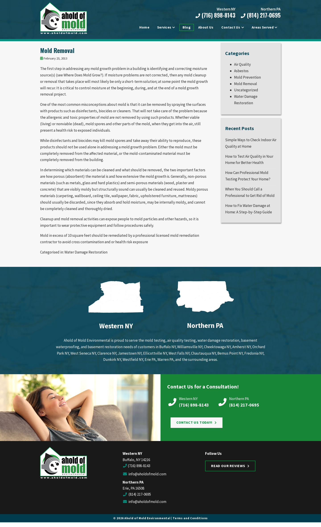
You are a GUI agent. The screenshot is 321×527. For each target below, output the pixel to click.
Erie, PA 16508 (133, 491)
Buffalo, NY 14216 (136, 462)
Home (144, 27)
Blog (187, 27)
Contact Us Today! (194, 425)
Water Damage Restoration (85, 255)
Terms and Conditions (190, 521)
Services (164, 27)
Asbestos (241, 73)
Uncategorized (246, 92)
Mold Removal (57, 53)
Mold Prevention (247, 80)
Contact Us (230, 27)
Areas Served (263, 27)
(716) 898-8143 (215, 15)
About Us (206, 27)
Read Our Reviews (228, 468)
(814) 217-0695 (260, 15)
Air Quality (242, 67)
